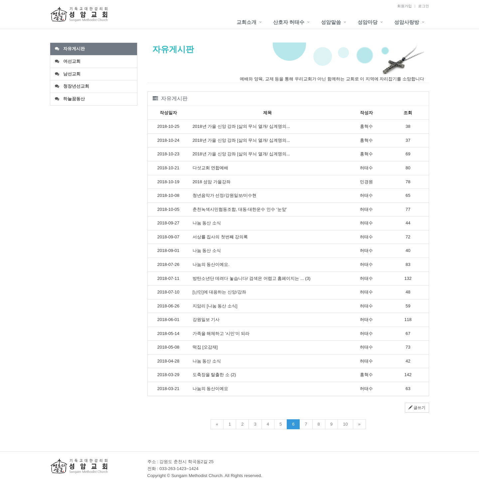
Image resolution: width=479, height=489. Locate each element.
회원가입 (404, 6)
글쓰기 (416, 407)
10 (345, 424)
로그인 (423, 6)
